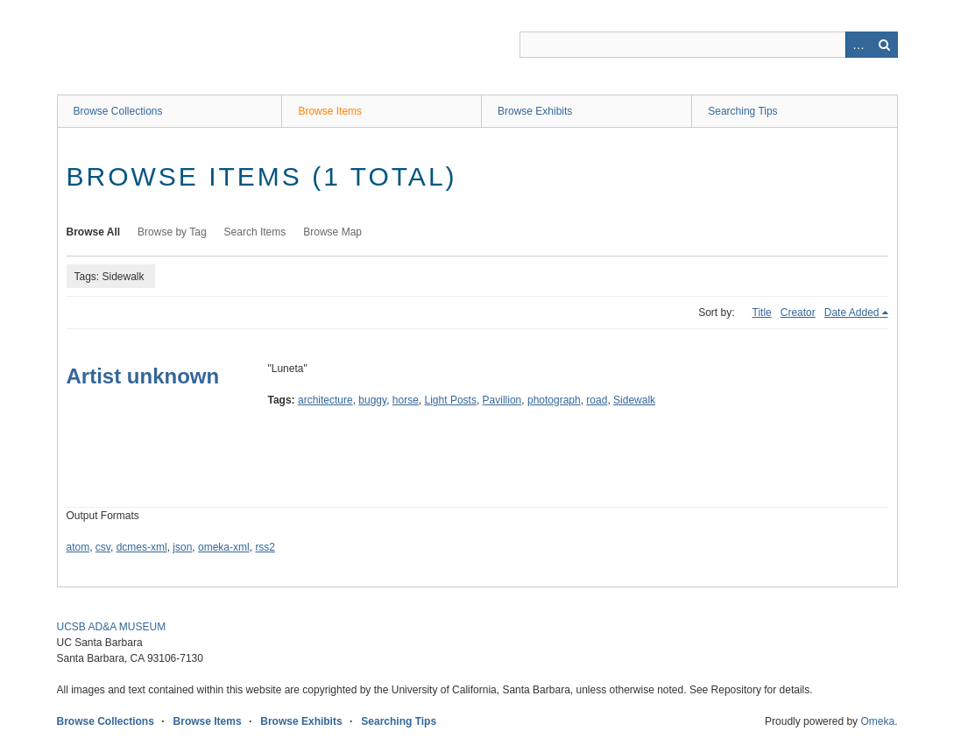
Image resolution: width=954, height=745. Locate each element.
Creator (798, 312)
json (182, 547)
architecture (325, 400)
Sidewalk (634, 400)
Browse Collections (118, 111)
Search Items (255, 232)
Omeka (877, 721)
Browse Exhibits (535, 111)
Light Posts (451, 400)
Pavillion (502, 400)
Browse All (94, 232)
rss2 (265, 547)
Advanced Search (858, 45)
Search (885, 45)
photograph (554, 400)
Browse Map (332, 232)
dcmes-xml (142, 547)
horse (405, 400)
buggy (372, 400)
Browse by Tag (172, 232)
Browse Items (330, 111)
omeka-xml (224, 547)
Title (762, 312)
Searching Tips (742, 111)
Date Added (852, 312)
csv (102, 547)
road (596, 400)
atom (78, 547)
